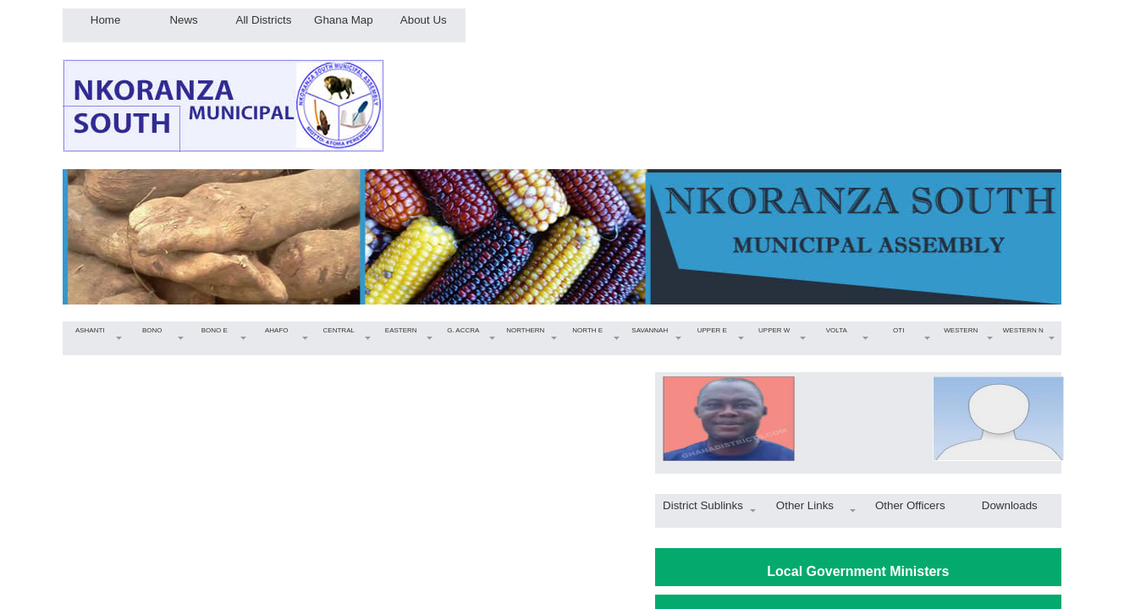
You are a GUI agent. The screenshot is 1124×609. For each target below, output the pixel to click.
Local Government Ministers (858, 571)
